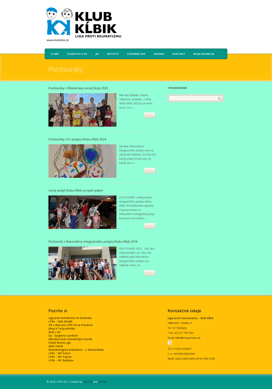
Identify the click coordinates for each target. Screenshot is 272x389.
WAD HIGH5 (55, 346)
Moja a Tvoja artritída (61, 328)
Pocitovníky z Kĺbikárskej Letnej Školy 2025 (78, 88)
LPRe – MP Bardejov (61, 360)
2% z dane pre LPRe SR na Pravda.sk (70, 325)
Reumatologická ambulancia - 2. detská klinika (76, 349)
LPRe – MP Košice (59, 353)
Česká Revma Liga (59, 342)
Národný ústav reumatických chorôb (70, 339)
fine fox (87, 381)
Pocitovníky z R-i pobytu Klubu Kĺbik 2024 (77, 139)
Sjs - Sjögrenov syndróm (63, 335)
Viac (150, 115)
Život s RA (54, 332)
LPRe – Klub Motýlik (60, 321)
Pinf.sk (102, 381)
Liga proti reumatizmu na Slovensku (70, 318)
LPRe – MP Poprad (59, 357)
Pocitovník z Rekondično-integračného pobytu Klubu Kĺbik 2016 (92, 241)
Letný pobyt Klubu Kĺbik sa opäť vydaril (75, 190)
